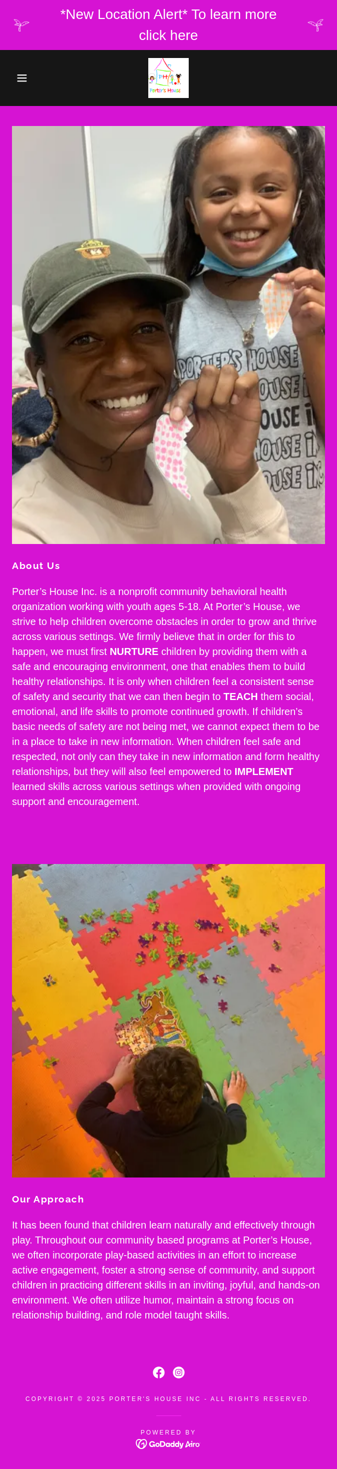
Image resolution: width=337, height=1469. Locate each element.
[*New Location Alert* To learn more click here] (168, 25)
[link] (168, 78)
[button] (22, 78)
